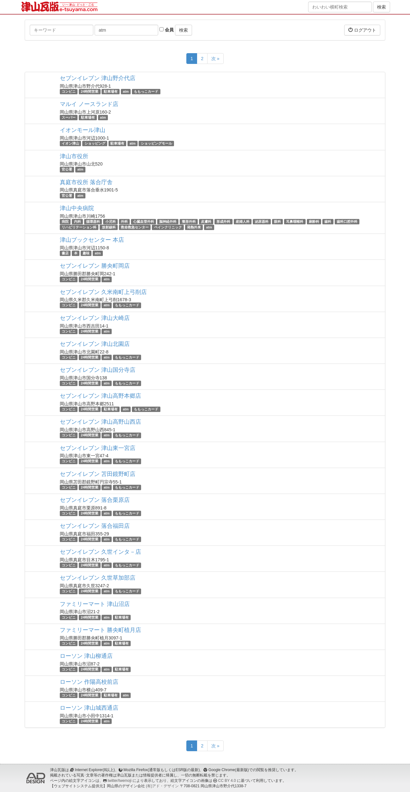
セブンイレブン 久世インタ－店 (100, 552)
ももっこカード (146, 91)
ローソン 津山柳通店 (86, 656)
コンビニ (69, 91)
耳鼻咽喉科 (294, 221)
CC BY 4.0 (227, 780)
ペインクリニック (168, 227)
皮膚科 (206, 221)
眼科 (277, 221)
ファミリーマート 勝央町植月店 (100, 630)
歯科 (327, 221)
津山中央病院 (77, 208)
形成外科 (223, 221)
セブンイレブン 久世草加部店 (97, 578)
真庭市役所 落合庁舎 (86, 182)
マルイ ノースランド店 (89, 104)
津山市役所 (74, 156)
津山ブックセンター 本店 (92, 240)
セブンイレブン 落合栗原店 (95, 500)
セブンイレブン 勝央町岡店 (95, 266)
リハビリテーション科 (79, 227)
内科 (77, 221)
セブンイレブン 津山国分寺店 (97, 370)
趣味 (86, 253)
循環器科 (93, 221)
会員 (166, 29)
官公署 (67, 169)
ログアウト (362, 30)
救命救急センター (135, 227)
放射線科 (109, 227)
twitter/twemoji (119, 780)
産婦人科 (243, 221)
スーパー (69, 117)
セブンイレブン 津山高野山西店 (100, 422)
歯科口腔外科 (347, 221)
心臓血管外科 (143, 221)
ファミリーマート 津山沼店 (95, 604)
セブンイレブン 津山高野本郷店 (100, 396)
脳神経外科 (168, 221)
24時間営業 (90, 91)
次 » (215, 58)
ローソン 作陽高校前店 (89, 682)
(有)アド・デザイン (162, 786)
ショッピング (94, 143)
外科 (124, 221)
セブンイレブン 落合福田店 (95, 526)
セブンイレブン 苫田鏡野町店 (97, 474)
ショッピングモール (156, 143)
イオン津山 (70, 143)
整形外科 (189, 221)
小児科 (110, 221)
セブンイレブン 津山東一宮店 (97, 448)
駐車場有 (111, 91)
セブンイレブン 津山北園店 (95, 344)
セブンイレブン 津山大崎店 (95, 318)
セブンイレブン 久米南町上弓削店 (103, 292)
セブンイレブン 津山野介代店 (97, 78)
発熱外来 (194, 227)
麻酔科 (314, 221)
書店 (65, 253)
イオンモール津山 (82, 130)
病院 (65, 221)
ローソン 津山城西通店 (89, 708)
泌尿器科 (262, 221)
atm (126, 91)
